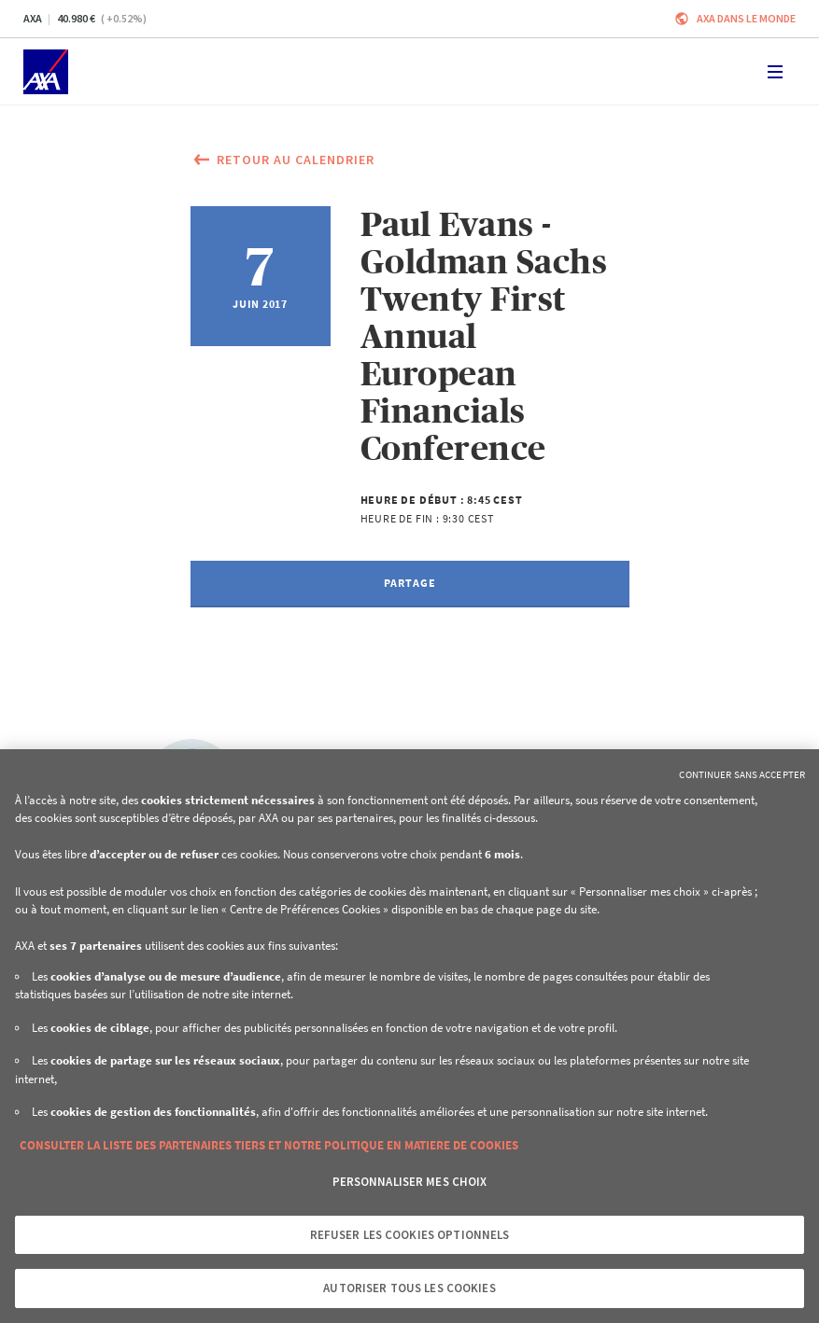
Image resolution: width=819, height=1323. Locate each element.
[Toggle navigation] (775, 71)
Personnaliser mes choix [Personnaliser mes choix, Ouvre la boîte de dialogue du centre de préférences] (409, 1182)
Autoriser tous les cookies (409, 1288)
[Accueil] (45, 71)
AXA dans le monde (746, 18)
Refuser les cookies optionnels (410, 1235)
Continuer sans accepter (742, 774)
